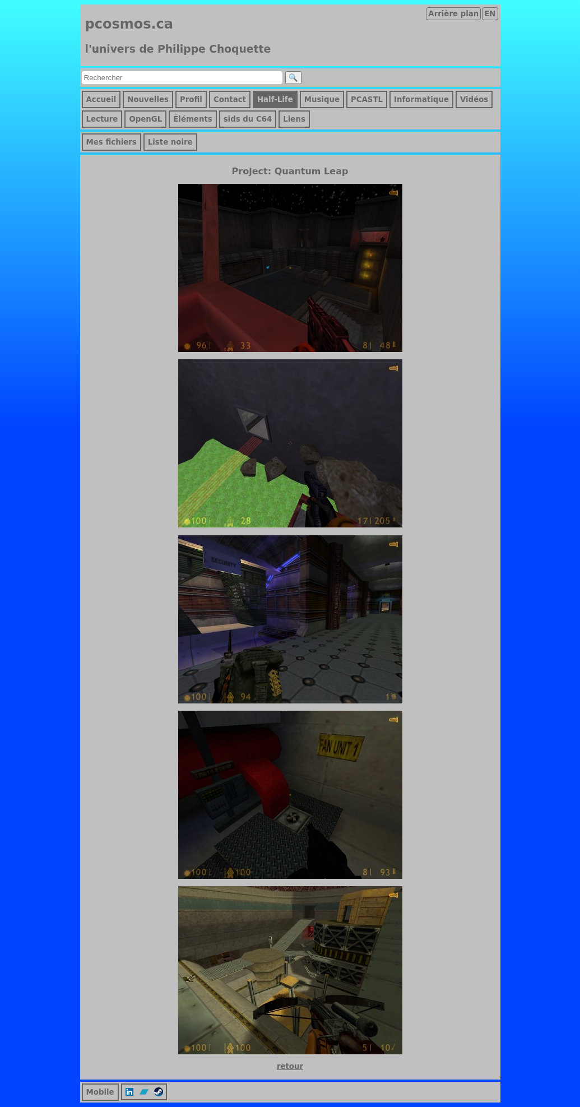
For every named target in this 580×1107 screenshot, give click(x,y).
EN (489, 14)
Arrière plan (453, 14)
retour (290, 1066)
